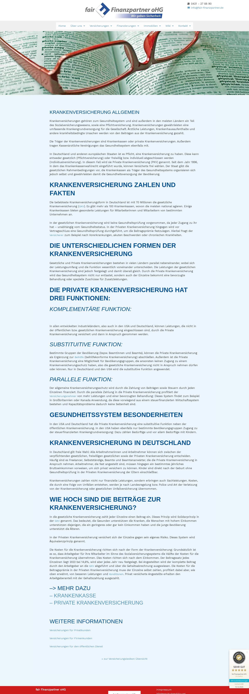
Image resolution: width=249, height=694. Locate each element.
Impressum (165, 689)
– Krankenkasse (75, 595)
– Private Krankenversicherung (100, 602)
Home (62, 25)
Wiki (169, 25)
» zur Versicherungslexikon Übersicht (124, 658)
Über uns (78, 25)
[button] (77, 26)
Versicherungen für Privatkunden (71, 630)
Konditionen (117, 574)
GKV (81, 206)
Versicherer (57, 235)
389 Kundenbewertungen (238, 669)
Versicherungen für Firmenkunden (72, 638)
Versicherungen (101, 25)
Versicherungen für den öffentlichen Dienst (78, 646)
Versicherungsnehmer (64, 396)
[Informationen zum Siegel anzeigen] (238, 674)
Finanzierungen (128, 25)
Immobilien (152, 25)
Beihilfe (79, 357)
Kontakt (184, 25)
